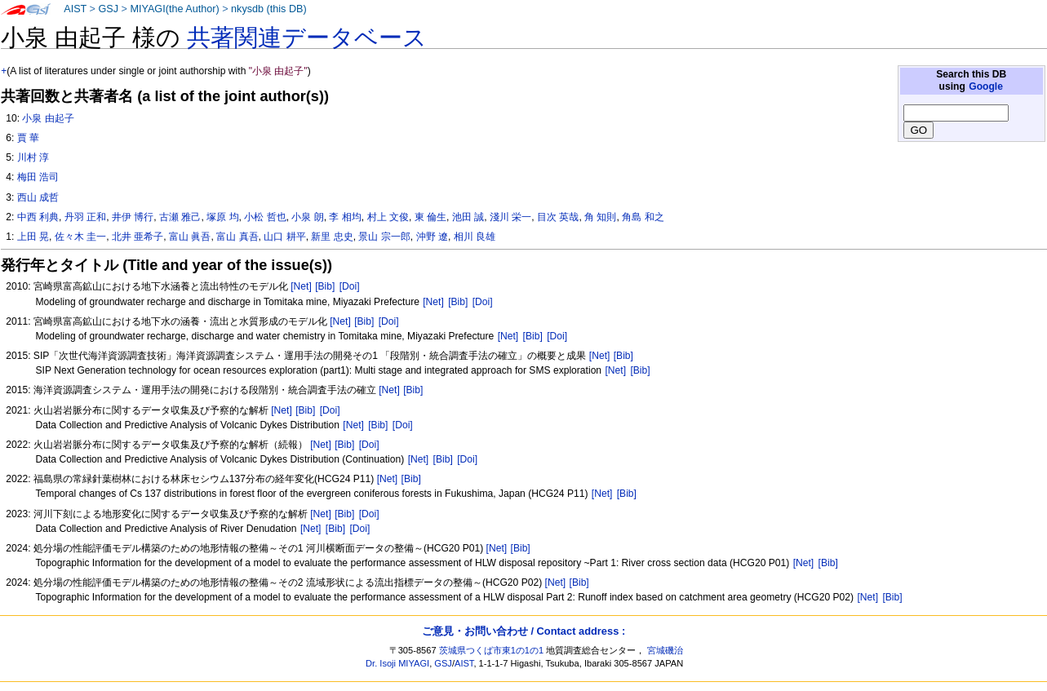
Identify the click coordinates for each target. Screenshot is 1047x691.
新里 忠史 (332, 236)
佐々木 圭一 (80, 236)
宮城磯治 (665, 650)
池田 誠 (468, 217)
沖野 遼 (432, 236)
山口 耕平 (284, 236)
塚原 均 (222, 217)
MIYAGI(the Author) (174, 9)
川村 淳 (33, 157)
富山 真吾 (237, 236)
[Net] (301, 286)
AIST (75, 9)
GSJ (108, 9)
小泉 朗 (307, 217)
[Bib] (325, 286)
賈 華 (28, 138)
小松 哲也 (265, 217)
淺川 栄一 (510, 217)
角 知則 (600, 217)
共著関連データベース (307, 37)
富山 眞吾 (190, 236)
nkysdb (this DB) (269, 9)
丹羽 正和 (85, 217)
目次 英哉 (558, 217)
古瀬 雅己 (180, 217)
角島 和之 (642, 217)
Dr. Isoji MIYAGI (397, 663)
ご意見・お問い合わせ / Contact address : (523, 631)
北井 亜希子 (137, 236)
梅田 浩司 (38, 177)
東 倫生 (430, 217)
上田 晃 (33, 236)
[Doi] (349, 286)
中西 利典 (38, 217)
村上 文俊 (388, 217)
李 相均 (345, 217)
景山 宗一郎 (384, 236)
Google (986, 86)
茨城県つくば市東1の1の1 (491, 650)
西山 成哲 (38, 197)
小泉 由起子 (47, 118)
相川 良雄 (474, 236)
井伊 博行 (132, 217)
